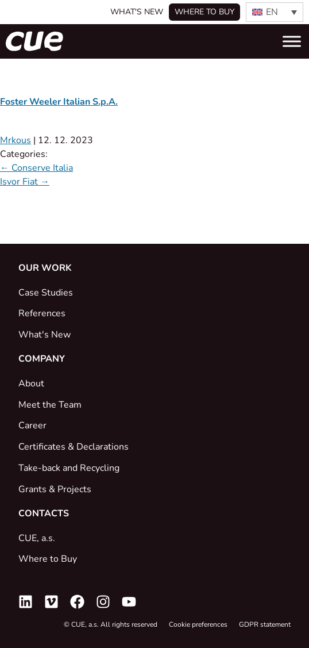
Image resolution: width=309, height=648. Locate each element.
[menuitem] (274, 12)
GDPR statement (265, 624)
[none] (274, 12)
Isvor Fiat (24, 181)
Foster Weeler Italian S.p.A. (59, 101)
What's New (136, 11)
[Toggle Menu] (292, 41)
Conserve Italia (36, 168)
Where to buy (204, 11)
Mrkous (15, 140)
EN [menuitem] (272, 12)
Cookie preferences (198, 624)
